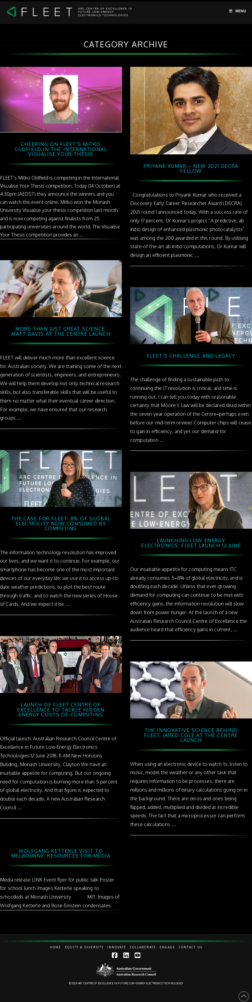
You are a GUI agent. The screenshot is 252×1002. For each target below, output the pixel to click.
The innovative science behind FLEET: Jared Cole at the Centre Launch (191, 735)
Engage (167, 947)
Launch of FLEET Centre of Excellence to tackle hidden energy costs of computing (60, 710)
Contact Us (190, 947)
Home (55, 947)
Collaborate (143, 947)
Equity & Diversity (84, 947)
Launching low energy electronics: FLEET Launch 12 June (191, 543)
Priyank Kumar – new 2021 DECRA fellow (191, 168)
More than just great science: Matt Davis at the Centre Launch (61, 331)
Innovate (116, 947)
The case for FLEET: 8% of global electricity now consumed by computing (61, 524)
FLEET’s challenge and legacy (191, 356)
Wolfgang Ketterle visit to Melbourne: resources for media (61, 853)
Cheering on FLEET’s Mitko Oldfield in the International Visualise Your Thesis (61, 149)
